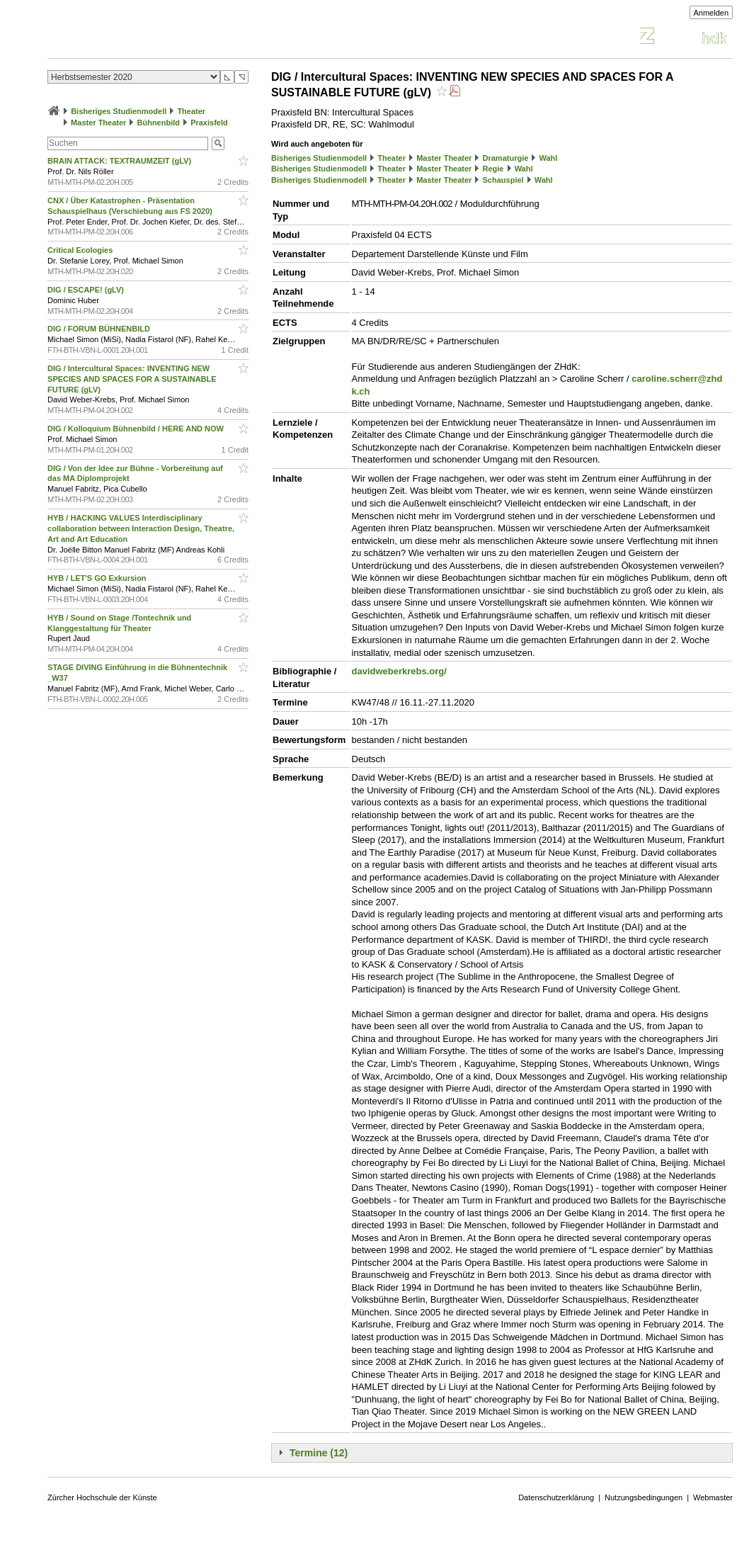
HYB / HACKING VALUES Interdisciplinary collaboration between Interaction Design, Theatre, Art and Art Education (140, 528)
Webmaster (713, 1497)
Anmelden (711, 13)
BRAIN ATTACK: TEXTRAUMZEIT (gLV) (120, 161)
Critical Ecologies (81, 250)
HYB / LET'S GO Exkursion (98, 578)
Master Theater (98, 122)
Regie (493, 168)
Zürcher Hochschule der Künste (102, 1497)
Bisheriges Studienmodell (118, 111)
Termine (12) (319, 1452)
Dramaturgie (506, 158)
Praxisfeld (209, 122)
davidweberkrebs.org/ (399, 671)
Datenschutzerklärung (556, 1497)
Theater (191, 111)
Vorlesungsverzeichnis (151, 37)
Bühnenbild (159, 122)
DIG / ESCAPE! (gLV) (86, 289)
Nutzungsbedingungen (643, 1497)
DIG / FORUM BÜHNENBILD (99, 328)
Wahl (548, 158)
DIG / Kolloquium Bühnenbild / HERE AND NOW (136, 428)
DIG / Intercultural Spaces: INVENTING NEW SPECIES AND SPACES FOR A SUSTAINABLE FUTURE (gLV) (132, 379)
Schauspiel (503, 180)
